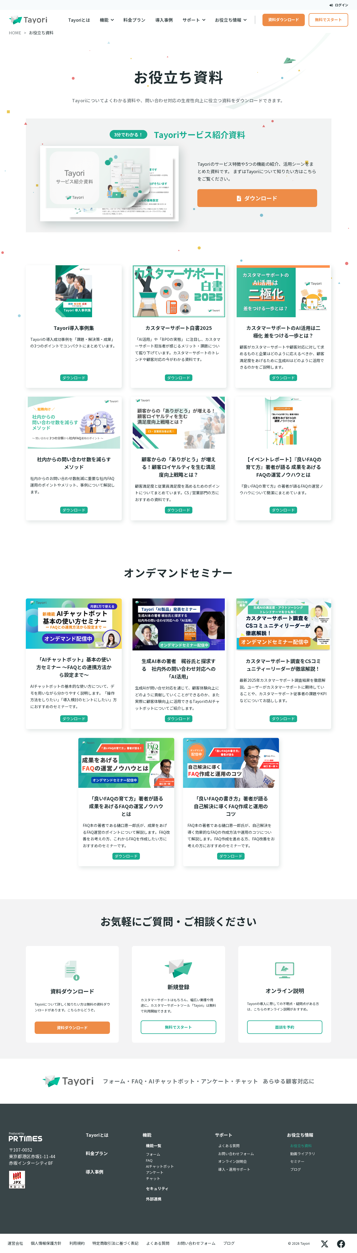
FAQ (149, 1160)
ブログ (295, 1169)
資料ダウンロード (283, 19)
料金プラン (134, 19)
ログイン (339, 4)
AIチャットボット (160, 1166)
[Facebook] (341, 1243)
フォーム (153, 1154)
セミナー (297, 1161)
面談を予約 (284, 1027)
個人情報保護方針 (46, 1243)
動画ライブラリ (302, 1153)
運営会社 (15, 1243)
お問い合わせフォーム (236, 1153)
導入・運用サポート (234, 1169)
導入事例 (164, 19)
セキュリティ (157, 1188)
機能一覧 (153, 1145)
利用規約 (77, 1243)
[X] (324, 1243)
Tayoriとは (79, 19)
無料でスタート (328, 19)
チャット (153, 1178)
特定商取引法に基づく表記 (115, 1243)
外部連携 (153, 1199)
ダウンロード (257, 198)
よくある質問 (229, 1145)
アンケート (155, 1172)
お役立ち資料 (301, 1145)
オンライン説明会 (232, 1161)
